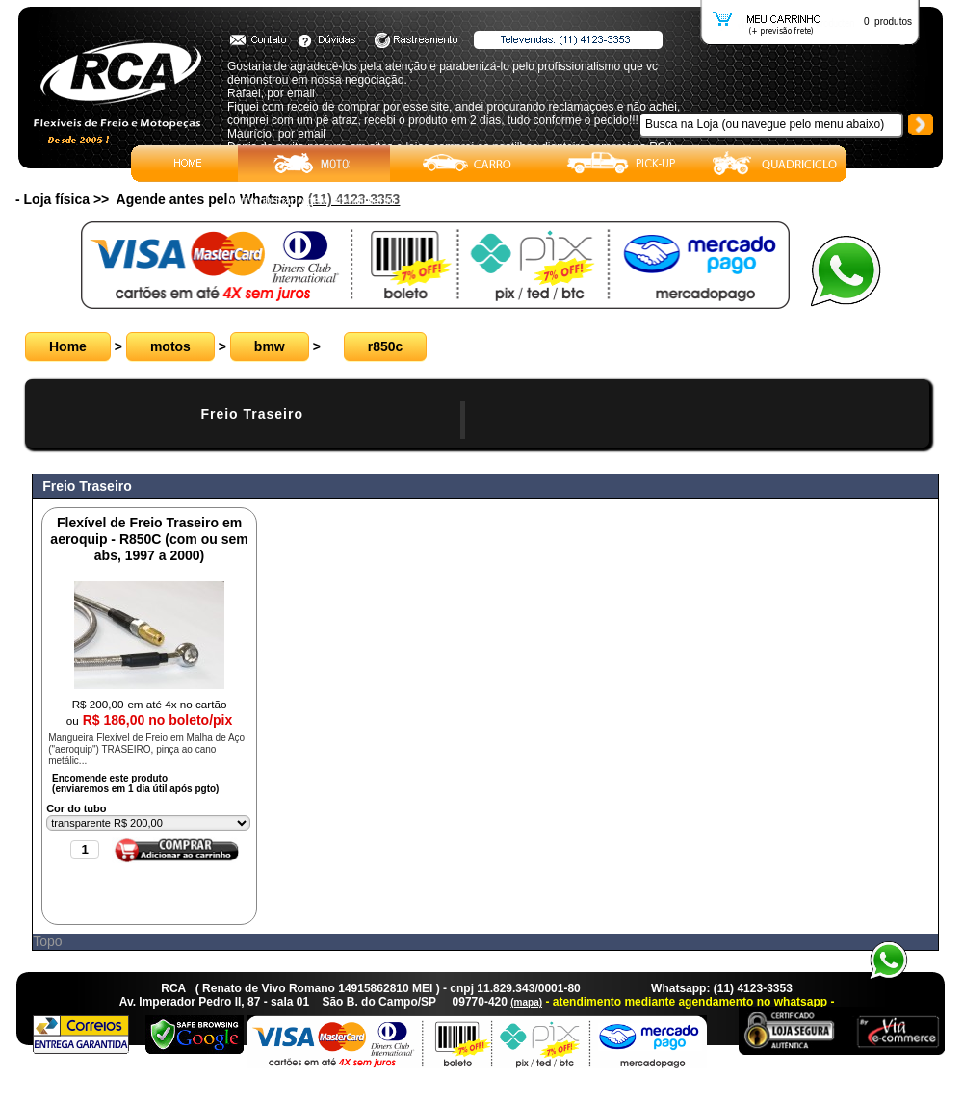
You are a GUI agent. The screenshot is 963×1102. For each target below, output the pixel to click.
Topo (47, 941)
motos (170, 346)
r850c (385, 346)
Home (68, 346)
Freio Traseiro (251, 414)
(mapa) (526, 1002)
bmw (269, 346)
